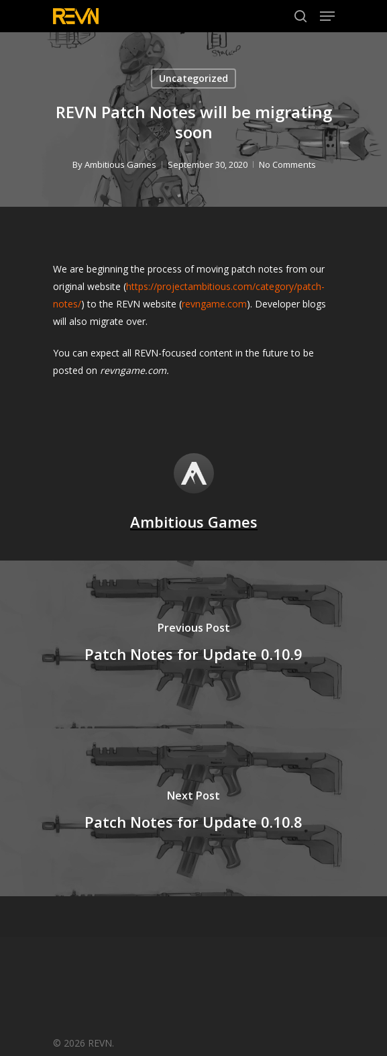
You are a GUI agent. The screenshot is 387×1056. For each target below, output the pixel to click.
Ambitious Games (120, 164)
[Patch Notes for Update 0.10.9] (193, 644)
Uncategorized (193, 78)
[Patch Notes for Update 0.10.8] (193, 812)
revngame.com (214, 303)
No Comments (286, 164)
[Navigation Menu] (327, 16)
